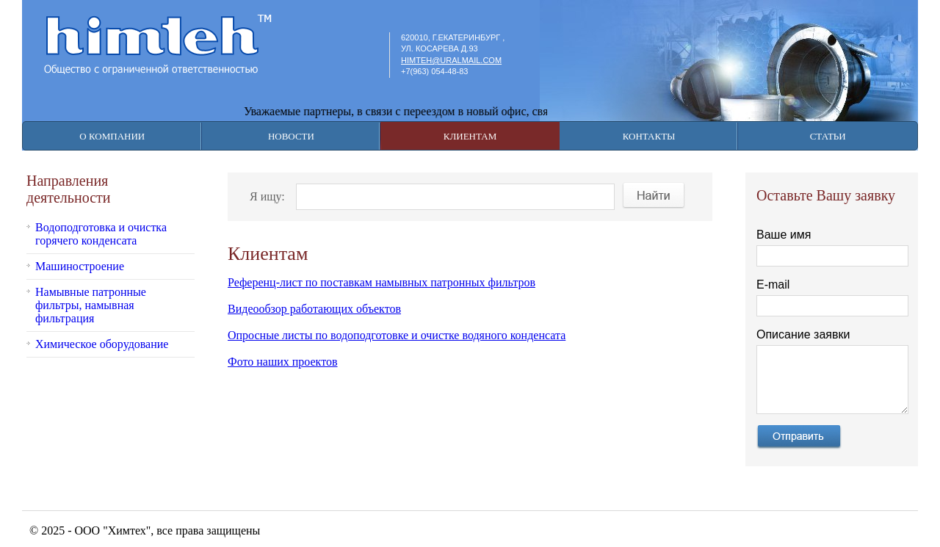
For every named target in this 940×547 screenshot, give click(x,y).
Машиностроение (79, 266)
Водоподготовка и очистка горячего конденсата (101, 234)
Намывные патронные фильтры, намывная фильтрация (90, 305)
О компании (112, 136)
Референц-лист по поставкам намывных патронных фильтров (381, 282)
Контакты (649, 136)
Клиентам (470, 136)
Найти (654, 195)
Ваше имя (783, 234)
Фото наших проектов (283, 361)
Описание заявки (803, 334)
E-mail (772, 284)
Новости (291, 136)
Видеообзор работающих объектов (314, 309)
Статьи (828, 136)
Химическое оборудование (101, 344)
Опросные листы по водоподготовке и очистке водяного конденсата (396, 335)
